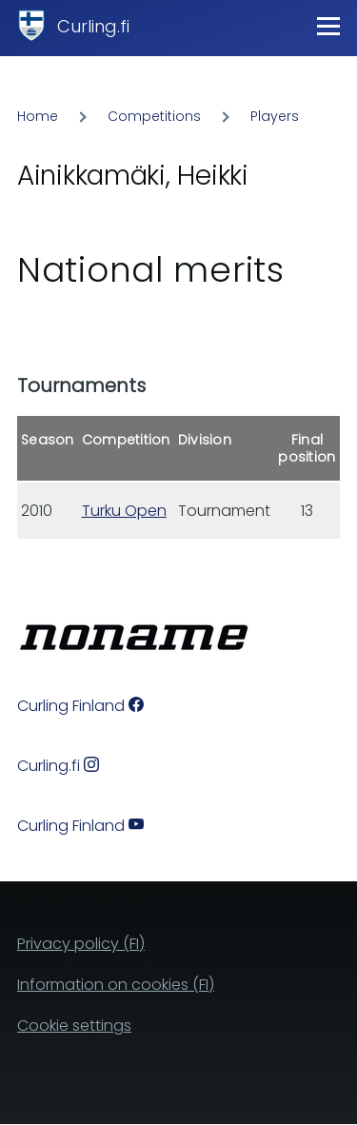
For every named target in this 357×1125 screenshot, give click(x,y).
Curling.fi (93, 26)
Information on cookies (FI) (115, 985)
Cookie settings (74, 1025)
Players (274, 116)
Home (37, 116)
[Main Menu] (328, 26)
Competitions (154, 116)
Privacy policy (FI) (81, 944)
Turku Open (124, 511)
